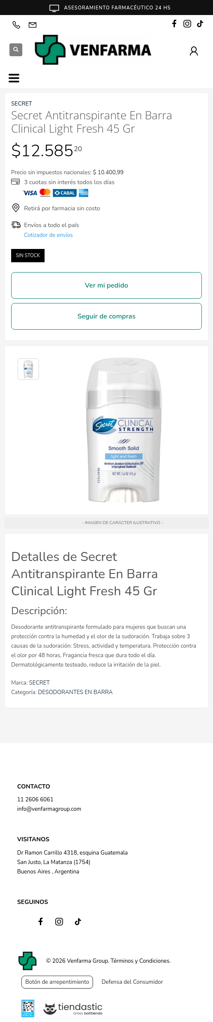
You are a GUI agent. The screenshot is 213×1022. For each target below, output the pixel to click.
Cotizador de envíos (48, 235)
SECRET (39, 683)
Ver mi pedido (106, 285)
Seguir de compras (106, 316)
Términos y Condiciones (140, 961)
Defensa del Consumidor (132, 982)
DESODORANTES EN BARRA (75, 692)
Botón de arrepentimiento (57, 982)
